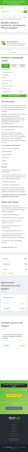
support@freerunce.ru (14, 440)
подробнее (21, 45)
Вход (25, 8)
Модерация (14, 431)
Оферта (14, 426)
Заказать (14, 95)
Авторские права (14, 433)
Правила (14, 429)
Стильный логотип (8, 297)
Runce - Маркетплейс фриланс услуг (13, 8)
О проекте (14, 422)
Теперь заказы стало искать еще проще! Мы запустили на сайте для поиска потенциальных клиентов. (14, 3)
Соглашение (14, 424)
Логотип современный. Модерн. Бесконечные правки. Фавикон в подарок (13, 336)
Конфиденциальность (14, 435)
